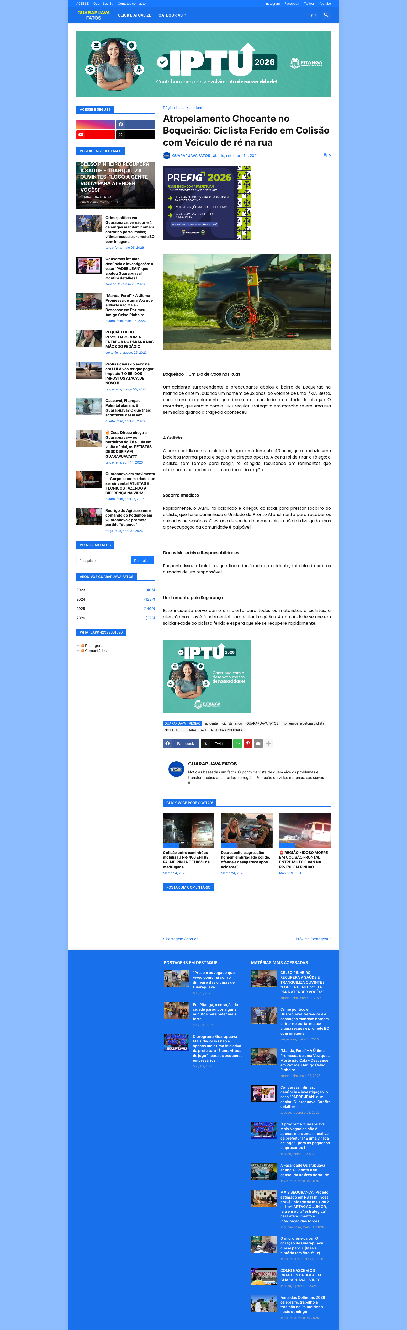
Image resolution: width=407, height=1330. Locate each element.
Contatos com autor (132, 4)
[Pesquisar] (104, 560)
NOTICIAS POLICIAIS (226, 730)
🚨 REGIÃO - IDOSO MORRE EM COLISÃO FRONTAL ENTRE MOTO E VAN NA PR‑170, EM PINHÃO (303, 859)
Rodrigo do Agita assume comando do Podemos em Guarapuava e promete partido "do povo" (128, 517)
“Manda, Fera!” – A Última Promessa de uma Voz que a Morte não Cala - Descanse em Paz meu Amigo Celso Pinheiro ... (129, 305)
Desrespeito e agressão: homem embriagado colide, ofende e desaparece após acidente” (245, 859)
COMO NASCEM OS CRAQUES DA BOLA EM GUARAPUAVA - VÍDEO (300, 1275)
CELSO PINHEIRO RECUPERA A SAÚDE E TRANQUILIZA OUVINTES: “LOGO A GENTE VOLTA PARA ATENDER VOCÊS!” (303, 982)
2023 (115, 590)
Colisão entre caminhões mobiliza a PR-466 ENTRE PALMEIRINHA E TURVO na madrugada (186, 859)
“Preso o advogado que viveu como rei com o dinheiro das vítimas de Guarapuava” (214, 979)
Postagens (92, 645)
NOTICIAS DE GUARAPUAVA (186, 730)
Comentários (94, 650)
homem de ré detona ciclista (303, 723)
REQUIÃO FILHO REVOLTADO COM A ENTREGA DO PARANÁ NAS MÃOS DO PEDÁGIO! (129, 339)
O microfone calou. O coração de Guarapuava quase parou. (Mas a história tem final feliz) (301, 1245)
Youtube (325, 4)
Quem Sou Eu (103, 4)
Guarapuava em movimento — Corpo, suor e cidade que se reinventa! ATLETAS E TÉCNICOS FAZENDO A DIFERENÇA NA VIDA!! (130, 483)
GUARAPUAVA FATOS (262, 723)
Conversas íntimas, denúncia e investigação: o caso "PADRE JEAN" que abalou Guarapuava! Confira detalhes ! (129, 268)
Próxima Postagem (312, 939)
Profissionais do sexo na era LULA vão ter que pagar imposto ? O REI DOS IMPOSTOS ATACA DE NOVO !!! (129, 373)
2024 (115, 599)
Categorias (170, 15)
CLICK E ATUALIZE (134, 15)
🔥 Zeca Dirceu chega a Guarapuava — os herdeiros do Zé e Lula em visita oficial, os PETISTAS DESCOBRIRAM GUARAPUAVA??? (128, 444)
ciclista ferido (232, 723)
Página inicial (174, 108)
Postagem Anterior (182, 939)
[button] (313, 15)
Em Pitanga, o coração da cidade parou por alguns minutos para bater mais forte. (215, 1011)
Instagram (272, 4)
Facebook (291, 4)
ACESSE (82, 4)
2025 (115, 608)
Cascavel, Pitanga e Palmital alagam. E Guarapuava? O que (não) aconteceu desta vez (128, 407)
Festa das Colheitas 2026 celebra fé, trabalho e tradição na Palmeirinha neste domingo (302, 1304)
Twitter (309, 4)
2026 (115, 618)
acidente (196, 108)
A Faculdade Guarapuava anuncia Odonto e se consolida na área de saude (304, 1170)
